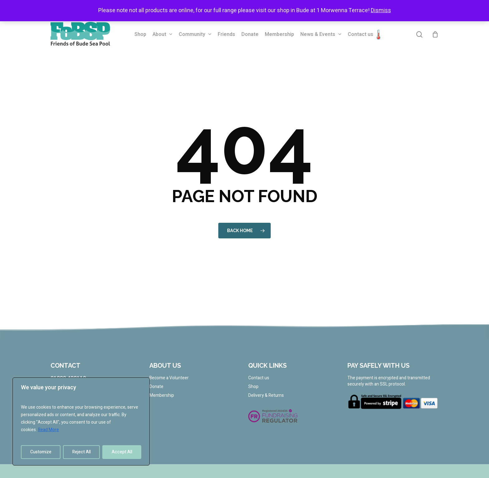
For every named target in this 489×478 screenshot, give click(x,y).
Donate (156, 387)
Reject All (81, 452)
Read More (48, 429)
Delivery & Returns (266, 395)
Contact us (258, 378)
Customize (40, 452)
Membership (161, 395)
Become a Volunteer (169, 378)
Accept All (122, 452)
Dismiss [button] (381, 10)
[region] (81, 421)
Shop (253, 387)
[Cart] (435, 34)
